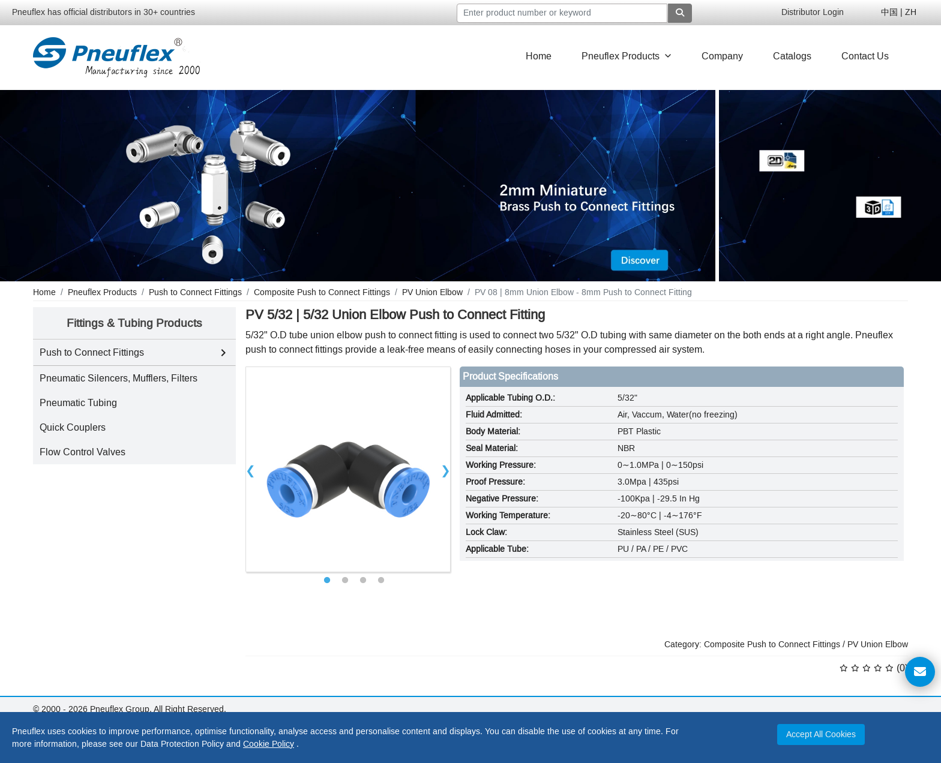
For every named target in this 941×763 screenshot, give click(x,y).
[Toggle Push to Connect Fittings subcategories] (223, 353)
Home (539, 56)
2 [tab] (345, 581)
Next (445, 469)
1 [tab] (327, 581)
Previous (251, 469)
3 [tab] (363, 581)
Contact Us (865, 56)
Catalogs (792, 56)
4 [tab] (381, 581)
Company (722, 56)
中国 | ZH (898, 12)
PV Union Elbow (877, 644)
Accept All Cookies (821, 734)
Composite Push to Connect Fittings (772, 644)
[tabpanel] (348, 469)
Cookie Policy (268, 744)
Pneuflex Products (627, 56)
